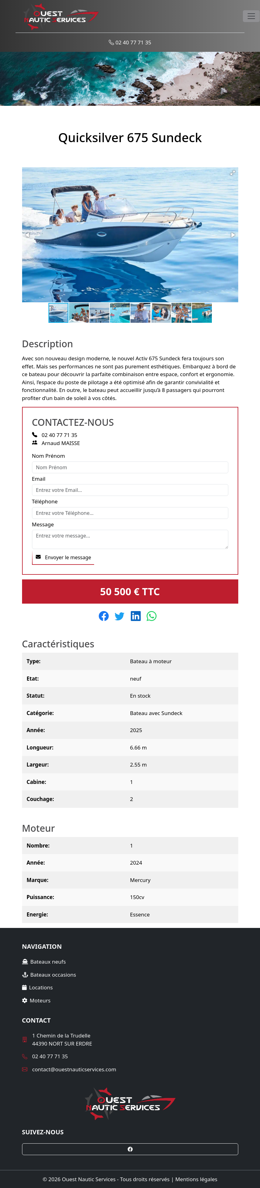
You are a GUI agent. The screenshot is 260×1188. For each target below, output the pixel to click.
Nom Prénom (48, 455)
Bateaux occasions (49, 974)
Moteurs (36, 1000)
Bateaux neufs (44, 961)
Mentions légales (196, 1179)
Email (39, 478)
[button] (233, 173)
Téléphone (45, 501)
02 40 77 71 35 (130, 42)
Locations (37, 987)
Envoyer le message (63, 557)
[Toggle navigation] (251, 16)
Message (43, 524)
